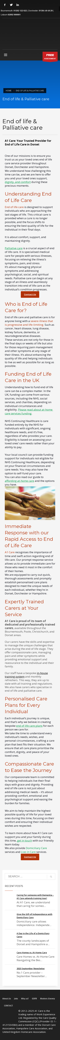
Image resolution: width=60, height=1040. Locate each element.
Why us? (25, 998)
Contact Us (30, 294)
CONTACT (8, 1005)
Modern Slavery (47, 998)
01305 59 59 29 (46, 10)
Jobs (16, 998)
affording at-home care (19, 481)
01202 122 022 (20, 10)
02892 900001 (14, 14)
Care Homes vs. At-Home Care (32, 952)
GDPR (34, 998)
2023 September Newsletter (31, 968)
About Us (6, 998)
